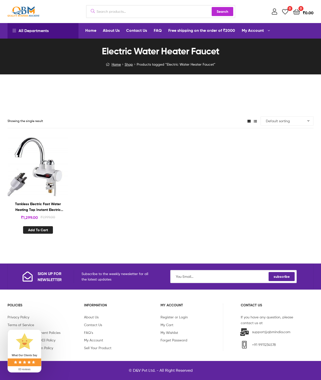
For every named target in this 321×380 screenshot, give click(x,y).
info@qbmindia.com (279, 323)
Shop (129, 64)
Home (116, 64)
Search (222, 11)
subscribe (282, 276)
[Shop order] (287, 121)
